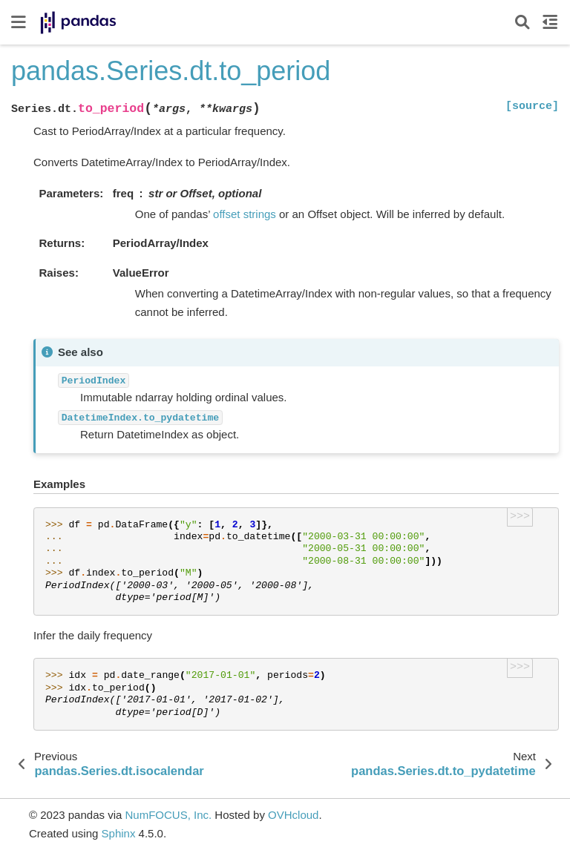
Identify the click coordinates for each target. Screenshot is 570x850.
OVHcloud (293, 814)
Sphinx (119, 833)
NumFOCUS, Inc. (168, 814)
